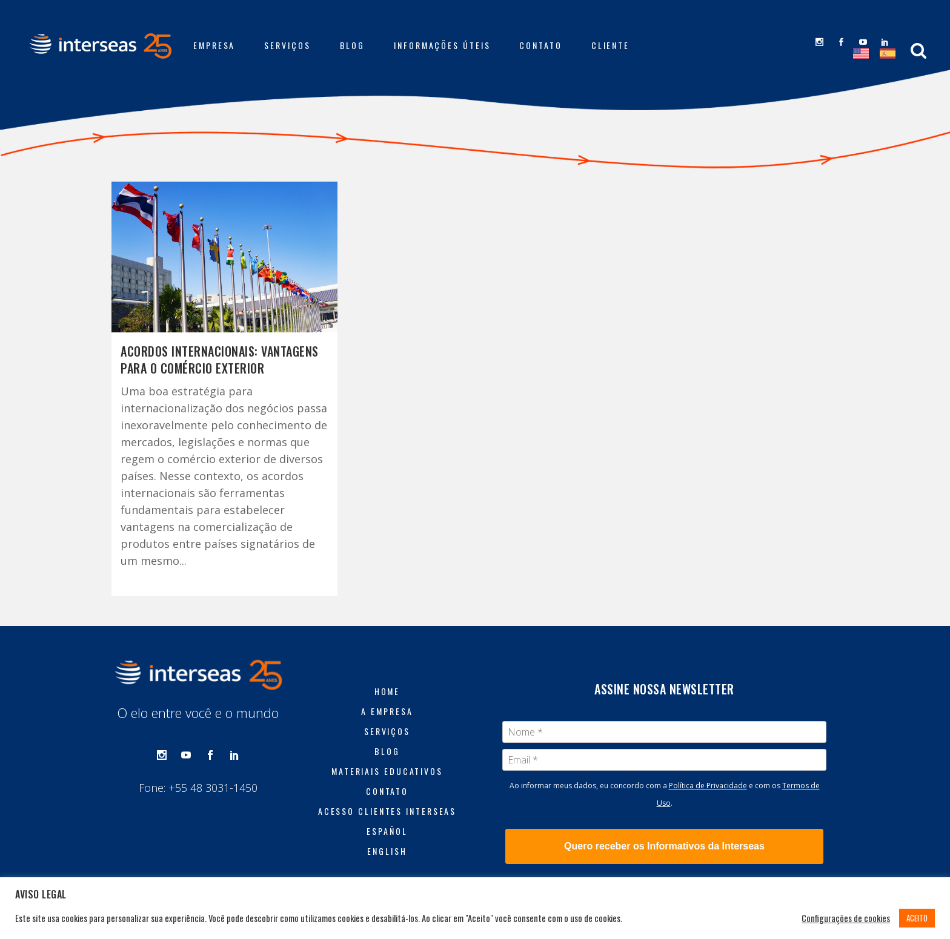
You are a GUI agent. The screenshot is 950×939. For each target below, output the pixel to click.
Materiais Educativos (387, 771)
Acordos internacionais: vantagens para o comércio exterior (220, 359)
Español (387, 831)
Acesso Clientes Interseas (387, 811)
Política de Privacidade (708, 785)
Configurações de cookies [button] (846, 918)
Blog (387, 751)
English (387, 851)
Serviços (387, 731)
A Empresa (387, 711)
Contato (387, 791)
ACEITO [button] (917, 918)
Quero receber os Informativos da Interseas (664, 846)
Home (387, 691)
